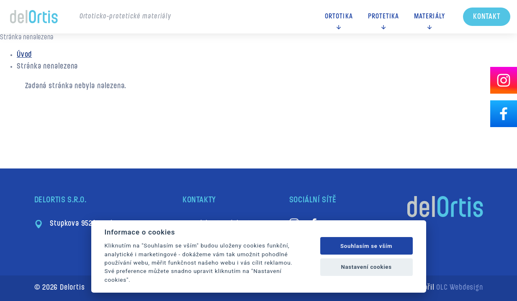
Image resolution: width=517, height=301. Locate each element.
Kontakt (486, 16)
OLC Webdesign (459, 287)
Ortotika (338, 16)
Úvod (24, 55)
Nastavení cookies (366, 267)
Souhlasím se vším (366, 246)
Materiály (429, 16)
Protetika (383, 16)
